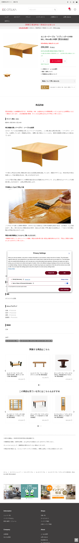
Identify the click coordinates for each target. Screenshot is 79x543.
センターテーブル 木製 (12, 337)
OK (65, 273)
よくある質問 (44, 532)
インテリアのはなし (9, 516)
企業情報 (6, 532)
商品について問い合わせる (50, 78)
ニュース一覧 (7, 513)
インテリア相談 (45, 519)
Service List (27, 279)
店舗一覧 (43, 513)
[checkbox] (66, 283)
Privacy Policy (11, 268)
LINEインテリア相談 (46, 522)
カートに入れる (56, 58)
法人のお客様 (7, 535)
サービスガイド (45, 516)
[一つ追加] (48, 57)
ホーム (5, 470)
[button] (38, 382)
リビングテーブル (30, 470)
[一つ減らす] (48, 59)
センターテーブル (43, 470)
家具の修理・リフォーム (10, 519)
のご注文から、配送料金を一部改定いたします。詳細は (39, 25)
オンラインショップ (16, 470)
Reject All (51, 273)
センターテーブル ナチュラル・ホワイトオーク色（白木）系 (36, 337)
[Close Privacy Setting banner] (69, 253)
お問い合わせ (44, 535)
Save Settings (65, 289)
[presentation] (5, 368)
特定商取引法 (44, 538)
